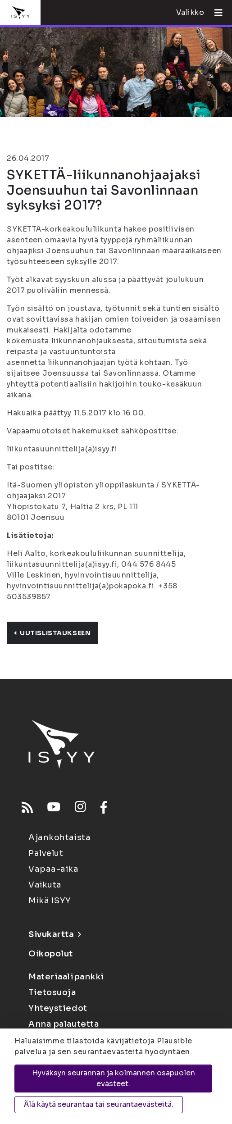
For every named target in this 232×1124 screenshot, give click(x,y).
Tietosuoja (52, 992)
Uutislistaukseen (52, 633)
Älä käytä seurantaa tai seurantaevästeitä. (98, 1104)
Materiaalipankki (66, 977)
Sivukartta (54, 934)
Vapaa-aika (53, 869)
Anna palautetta (63, 1024)
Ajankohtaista (59, 837)
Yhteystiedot (57, 1008)
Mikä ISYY (49, 901)
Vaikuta (45, 885)
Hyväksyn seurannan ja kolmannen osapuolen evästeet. (113, 1078)
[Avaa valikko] (215, 13)
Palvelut (45, 853)
